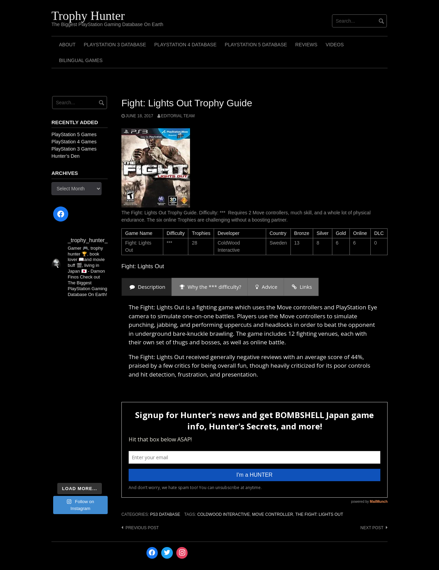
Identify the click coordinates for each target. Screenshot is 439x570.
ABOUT (67, 44)
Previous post (142, 527)
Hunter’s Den (65, 156)
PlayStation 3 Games (74, 149)
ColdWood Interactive (223, 514)
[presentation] (146, 287)
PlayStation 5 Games (74, 134)
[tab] (146, 287)
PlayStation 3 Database (115, 44)
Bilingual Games (81, 60)
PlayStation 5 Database (256, 44)
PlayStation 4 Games (74, 141)
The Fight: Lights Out (319, 514)
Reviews (306, 44)
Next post (371, 527)
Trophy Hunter (88, 16)
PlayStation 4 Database (185, 44)
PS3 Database (165, 514)
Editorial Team (178, 116)
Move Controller (272, 514)
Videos (334, 44)
